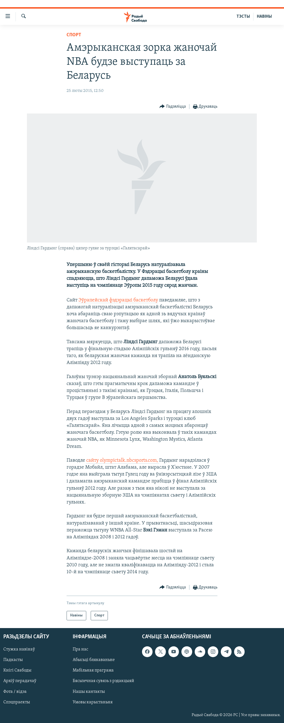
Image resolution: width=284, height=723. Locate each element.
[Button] (172, 106)
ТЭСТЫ (243, 16)
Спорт (74, 35)
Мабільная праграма (93, 670)
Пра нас (80, 649)
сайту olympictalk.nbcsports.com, (122, 460)
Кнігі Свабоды (17, 670)
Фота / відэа (15, 692)
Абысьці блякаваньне (94, 660)
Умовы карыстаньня (93, 702)
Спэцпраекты (16, 702)
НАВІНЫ (264, 16)
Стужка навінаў (19, 649)
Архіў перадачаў (19, 681)
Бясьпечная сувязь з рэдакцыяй (103, 681)
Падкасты (13, 660)
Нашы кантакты (89, 692)
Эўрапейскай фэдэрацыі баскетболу (118, 300)
